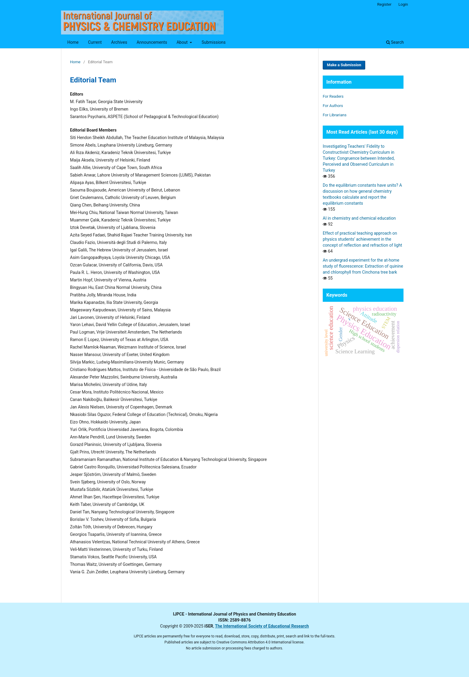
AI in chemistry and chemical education (359, 218)
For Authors (333, 105)
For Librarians (334, 115)
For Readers (333, 96)
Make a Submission (344, 65)
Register (384, 4)
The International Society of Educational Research (262, 626)
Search (395, 42)
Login (403, 4)
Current (95, 42)
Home (73, 42)
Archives (119, 42)
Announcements (152, 42)
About (182, 42)
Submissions (214, 42)
